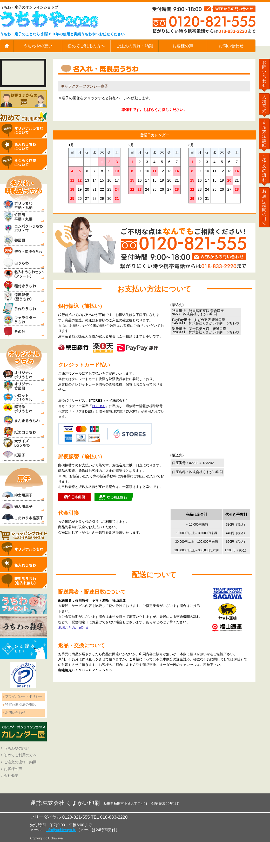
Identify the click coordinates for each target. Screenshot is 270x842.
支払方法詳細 (264, 133)
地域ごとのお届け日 (73, 627)
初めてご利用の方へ (86, 46)
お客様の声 (182, 46)
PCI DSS (98, 406)
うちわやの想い (37, 46)
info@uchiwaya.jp (61, 829)
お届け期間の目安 (264, 207)
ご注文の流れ (264, 168)
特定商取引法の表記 (20, 704)
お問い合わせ (231, 46)
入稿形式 (264, 104)
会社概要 (11, 775)
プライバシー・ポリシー (23, 696)
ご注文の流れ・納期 (134, 46)
